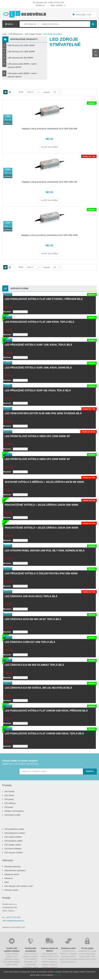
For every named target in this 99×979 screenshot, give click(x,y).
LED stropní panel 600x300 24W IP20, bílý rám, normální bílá (45, 550)
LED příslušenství (16, 34)
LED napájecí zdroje (33, 34)
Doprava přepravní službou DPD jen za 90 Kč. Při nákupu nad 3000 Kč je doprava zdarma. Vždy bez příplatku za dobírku (49, 952)
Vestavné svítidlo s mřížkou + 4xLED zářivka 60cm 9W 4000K (44, 482)
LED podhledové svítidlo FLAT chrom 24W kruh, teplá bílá (44, 733)
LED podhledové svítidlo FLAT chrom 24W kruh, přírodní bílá (46, 710)
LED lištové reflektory (12, 849)
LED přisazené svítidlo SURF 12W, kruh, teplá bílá (38, 344)
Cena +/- (30, 92)
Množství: (7, 312)
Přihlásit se (40, 5)
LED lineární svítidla (12, 815)
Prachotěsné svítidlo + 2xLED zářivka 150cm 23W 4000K (42, 527)
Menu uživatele (57, 5)
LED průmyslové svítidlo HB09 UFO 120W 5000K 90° (37, 436)
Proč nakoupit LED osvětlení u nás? (18, 886)
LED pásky (8, 807)
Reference (8, 878)
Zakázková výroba (11, 874)
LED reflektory (10, 803)
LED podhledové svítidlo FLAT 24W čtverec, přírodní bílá (44, 299)
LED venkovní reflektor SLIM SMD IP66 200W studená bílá (43, 413)
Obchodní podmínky (12, 867)
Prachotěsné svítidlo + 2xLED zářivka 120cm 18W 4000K (42, 505)
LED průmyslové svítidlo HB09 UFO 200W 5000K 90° (37, 459)
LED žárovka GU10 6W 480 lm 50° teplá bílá (33, 619)
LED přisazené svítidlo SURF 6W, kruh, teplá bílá (38, 390)
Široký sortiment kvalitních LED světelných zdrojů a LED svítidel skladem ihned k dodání (11, 951)
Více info (57, 975)
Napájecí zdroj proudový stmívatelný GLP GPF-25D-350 (49, 128)
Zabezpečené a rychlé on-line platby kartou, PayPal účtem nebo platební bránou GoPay (87, 948)
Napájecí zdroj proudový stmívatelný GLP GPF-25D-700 (49, 182)
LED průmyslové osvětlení (14, 833)
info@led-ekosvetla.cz (15, 921)
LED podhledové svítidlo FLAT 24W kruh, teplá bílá (39, 322)
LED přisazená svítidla (13, 841)
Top (95, 53)
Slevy (6, 882)
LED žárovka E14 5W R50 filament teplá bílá (34, 665)
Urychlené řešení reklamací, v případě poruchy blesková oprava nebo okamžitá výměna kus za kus (68, 950)
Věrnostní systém (11, 890)
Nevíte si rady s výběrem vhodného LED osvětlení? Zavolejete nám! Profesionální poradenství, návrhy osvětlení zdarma (30, 954)
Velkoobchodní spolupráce (15, 870)
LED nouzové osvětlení (13, 853)
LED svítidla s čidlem (12, 845)
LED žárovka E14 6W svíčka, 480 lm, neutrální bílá (38, 688)
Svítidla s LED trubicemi (13, 811)
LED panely (9, 799)
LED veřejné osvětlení (13, 837)
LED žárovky (9, 791)
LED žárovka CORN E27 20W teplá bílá (30, 642)
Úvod (4, 34)
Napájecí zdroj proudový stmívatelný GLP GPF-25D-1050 (49, 235)
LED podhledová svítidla (14, 829)
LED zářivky (9, 795)
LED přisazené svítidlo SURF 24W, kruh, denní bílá (38, 367)
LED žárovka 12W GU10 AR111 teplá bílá (31, 596)
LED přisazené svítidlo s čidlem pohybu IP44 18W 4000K (41, 573)
